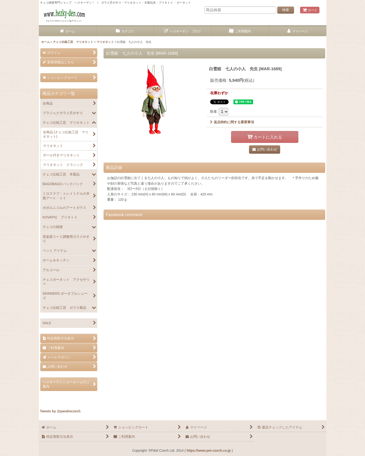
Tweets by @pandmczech (60, 411)
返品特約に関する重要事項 (232, 122)
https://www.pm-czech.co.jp (209, 450)
